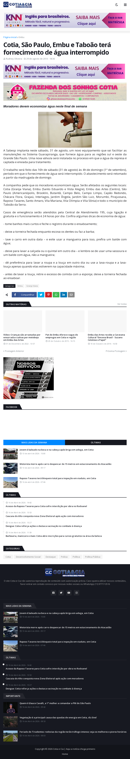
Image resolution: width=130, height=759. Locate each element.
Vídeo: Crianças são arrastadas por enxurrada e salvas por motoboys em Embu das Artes (21, 337)
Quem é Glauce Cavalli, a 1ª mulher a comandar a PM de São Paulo (55, 703)
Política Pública (92, 556)
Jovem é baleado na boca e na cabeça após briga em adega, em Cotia (57, 450)
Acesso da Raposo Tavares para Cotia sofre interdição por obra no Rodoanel (46, 506)
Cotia (8, 556)
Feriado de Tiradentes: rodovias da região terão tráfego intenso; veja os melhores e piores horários (73, 732)
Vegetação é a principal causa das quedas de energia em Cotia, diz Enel (58, 717)
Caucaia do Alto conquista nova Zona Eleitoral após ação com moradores (45, 516)
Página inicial (10, 37)
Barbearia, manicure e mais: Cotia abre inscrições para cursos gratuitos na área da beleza (54, 536)
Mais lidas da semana (34, 442)
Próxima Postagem (115, 351)
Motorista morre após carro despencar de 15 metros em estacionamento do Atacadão (65, 464)
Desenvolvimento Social (28, 556)
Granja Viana (32, 286)
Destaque (51, 556)
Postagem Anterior (14, 351)
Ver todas (122, 304)
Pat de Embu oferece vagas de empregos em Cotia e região (62, 336)
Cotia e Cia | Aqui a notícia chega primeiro (74, 748)
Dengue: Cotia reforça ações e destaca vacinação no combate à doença (44, 526)
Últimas (96, 442)
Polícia (64, 556)
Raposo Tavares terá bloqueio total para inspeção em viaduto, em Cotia (58, 478)
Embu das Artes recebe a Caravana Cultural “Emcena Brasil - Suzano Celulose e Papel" (106, 337)
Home (65, 753)
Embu (21, 37)
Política (76, 556)
